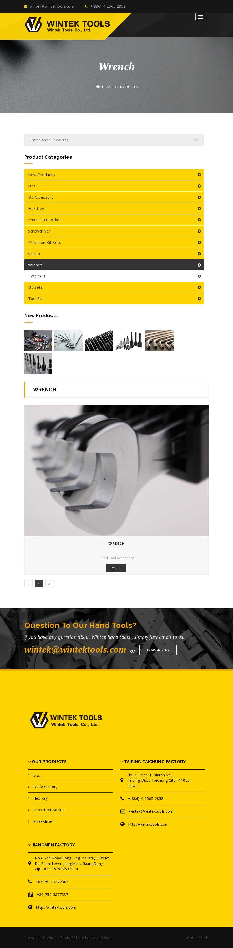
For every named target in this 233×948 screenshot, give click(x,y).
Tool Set (36, 298)
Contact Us (158, 649)
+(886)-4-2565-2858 (105, 6)
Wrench (35, 264)
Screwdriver (39, 231)
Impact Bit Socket (44, 219)
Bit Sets (35, 287)
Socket (34, 253)
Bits (32, 185)
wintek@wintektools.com (49, 6)
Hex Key (36, 208)
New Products (41, 174)
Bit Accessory (41, 197)
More (116, 568)
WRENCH (38, 276)
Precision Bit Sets (45, 242)
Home (107, 87)
